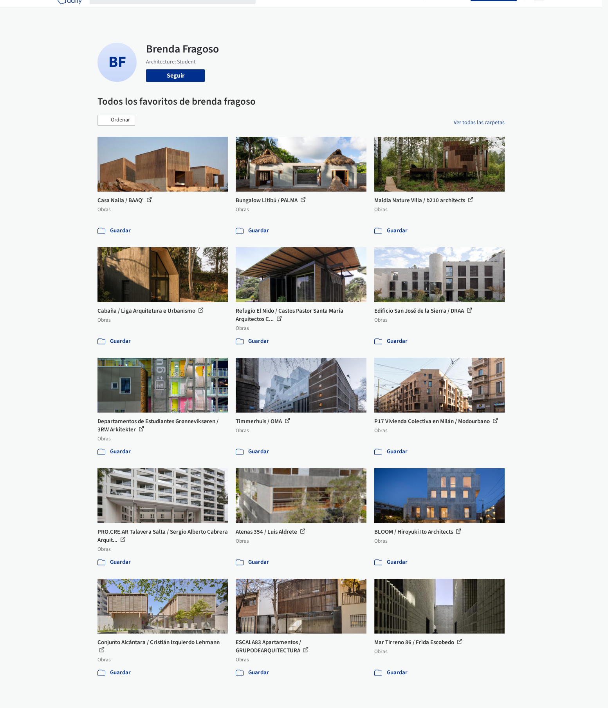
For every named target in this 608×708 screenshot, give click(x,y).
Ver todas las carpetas (479, 122)
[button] (116, 120)
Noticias (380, 11)
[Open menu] (539, 11)
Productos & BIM (340, 11)
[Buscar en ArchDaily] (179, 11)
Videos (406, 11)
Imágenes (299, 11)
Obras (271, 11)
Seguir (175, 75)
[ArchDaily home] (69, 11)
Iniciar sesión (448, 11)
